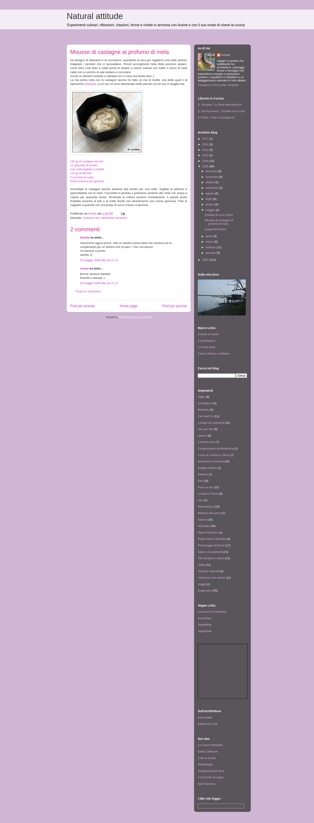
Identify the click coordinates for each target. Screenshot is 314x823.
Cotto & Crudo (207, 758)
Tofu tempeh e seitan (211, 558)
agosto (210, 193)
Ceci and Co (205, 416)
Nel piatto (204, 526)
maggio (211, 210)
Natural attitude (95, 16)
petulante (90, 84)
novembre (212, 176)
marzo (210, 241)
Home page (128, 306)
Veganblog (204, 624)
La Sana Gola (206, 347)
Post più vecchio (174, 306)
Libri (200, 500)
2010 (205, 155)
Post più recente (82, 306)
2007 (205, 259)
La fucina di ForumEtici (212, 611)
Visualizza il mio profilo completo (218, 85)
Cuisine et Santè (208, 334)
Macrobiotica (206, 506)
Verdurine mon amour (211, 577)
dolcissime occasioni (114, 217)
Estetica (203, 474)
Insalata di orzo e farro (219, 214)
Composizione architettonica (215, 448)
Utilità (201, 564)
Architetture (205, 403)
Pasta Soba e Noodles (212, 538)
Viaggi (202, 584)
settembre (212, 187)
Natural (202, 519)
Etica (201, 480)
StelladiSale (205, 764)
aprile (209, 236)
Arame (84, 268)
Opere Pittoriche (208, 532)
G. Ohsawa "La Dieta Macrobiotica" (220, 104)
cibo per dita (205, 429)
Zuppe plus (205, 590)
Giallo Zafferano (208, 751)
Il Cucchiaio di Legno (211, 777)
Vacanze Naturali (208, 571)
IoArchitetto (205, 717)
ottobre (210, 182)
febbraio (211, 247)
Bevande (203, 409)
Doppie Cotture (207, 468)
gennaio (211, 252)
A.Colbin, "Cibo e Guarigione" (216, 117)
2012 (205, 149)
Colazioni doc (91, 217)
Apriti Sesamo (206, 783)
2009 (205, 161)
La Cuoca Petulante (210, 745)
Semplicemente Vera (211, 771)
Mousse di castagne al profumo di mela (219, 222)
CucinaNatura (206, 340)
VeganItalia (205, 631)
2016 (205, 144)
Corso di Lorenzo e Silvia (213, 455)
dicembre (212, 171)
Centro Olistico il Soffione (214, 353)
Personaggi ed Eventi (211, 545)
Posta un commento (88, 291)
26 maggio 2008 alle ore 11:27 (99, 283)
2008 (205, 166)
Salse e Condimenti (210, 552)
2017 (205, 138)
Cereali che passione (211, 422)
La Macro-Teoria (208, 493)
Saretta (85, 237)
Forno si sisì (205, 487)
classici (202, 435)
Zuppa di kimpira (215, 229)
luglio (209, 199)
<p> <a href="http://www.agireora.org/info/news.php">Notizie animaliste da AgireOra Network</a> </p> (222, 671)
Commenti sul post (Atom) (135, 317)
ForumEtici (204, 618)
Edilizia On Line (207, 723)
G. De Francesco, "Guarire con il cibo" (222, 111)
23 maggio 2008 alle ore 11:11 (99, 260)
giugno (210, 204)
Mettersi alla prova (209, 513)
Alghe (201, 396)
